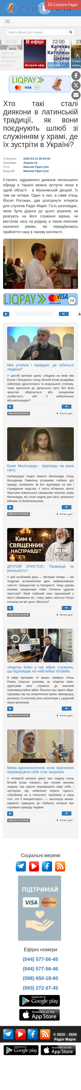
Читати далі (64, 413)
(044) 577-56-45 (40, 959)
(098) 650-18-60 (40, 978)
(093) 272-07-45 (40, 988)
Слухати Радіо (63, 4)
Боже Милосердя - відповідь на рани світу (40, 468)
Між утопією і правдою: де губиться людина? (40, 367)
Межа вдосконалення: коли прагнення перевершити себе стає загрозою (40, 770)
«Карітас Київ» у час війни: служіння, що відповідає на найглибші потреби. (40, 669)
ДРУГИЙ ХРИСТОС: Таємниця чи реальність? (40, 568)
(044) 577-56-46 (40, 968)
